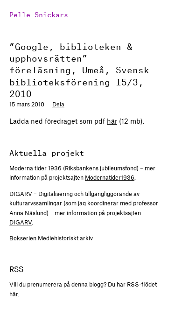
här (112, 121)
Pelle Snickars (38, 13)
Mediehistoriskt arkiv (65, 238)
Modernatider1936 (109, 177)
